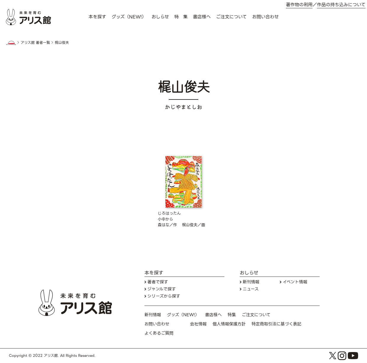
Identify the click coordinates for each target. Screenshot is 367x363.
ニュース (251, 289)
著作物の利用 (299, 4)
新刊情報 (251, 282)
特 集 (181, 16)
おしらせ (160, 16)
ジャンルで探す (161, 289)
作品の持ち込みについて (341, 4)
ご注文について (231, 16)
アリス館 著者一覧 (35, 42)
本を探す (97, 16)
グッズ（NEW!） (129, 16)
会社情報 (198, 324)
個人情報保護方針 (229, 324)
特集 (232, 315)
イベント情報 (295, 282)
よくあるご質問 (158, 333)
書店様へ (202, 16)
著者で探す (157, 282)
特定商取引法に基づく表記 (276, 324)
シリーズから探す (163, 296)
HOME (11, 43)
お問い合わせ (265, 16)
